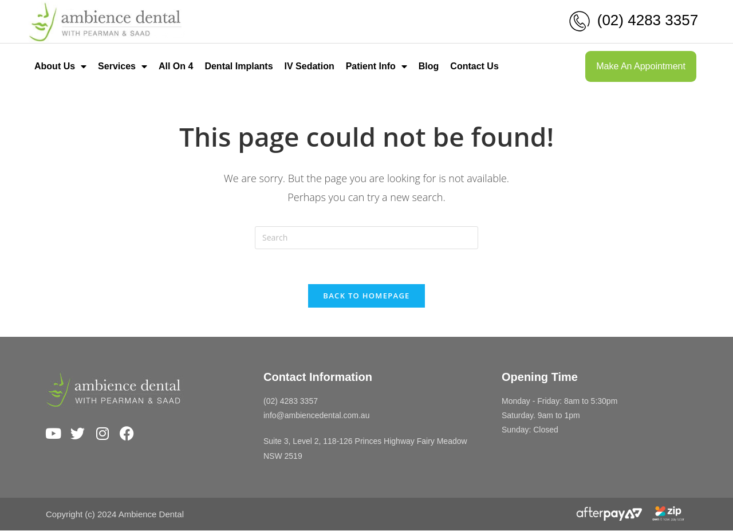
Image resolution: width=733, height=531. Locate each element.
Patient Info (376, 66)
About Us (60, 66)
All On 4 (176, 66)
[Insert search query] (366, 237)
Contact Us (474, 66)
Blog (429, 66)
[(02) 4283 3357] (579, 21)
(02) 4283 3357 (647, 20)
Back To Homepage (366, 295)
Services (122, 66)
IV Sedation (309, 66)
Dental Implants (238, 66)
